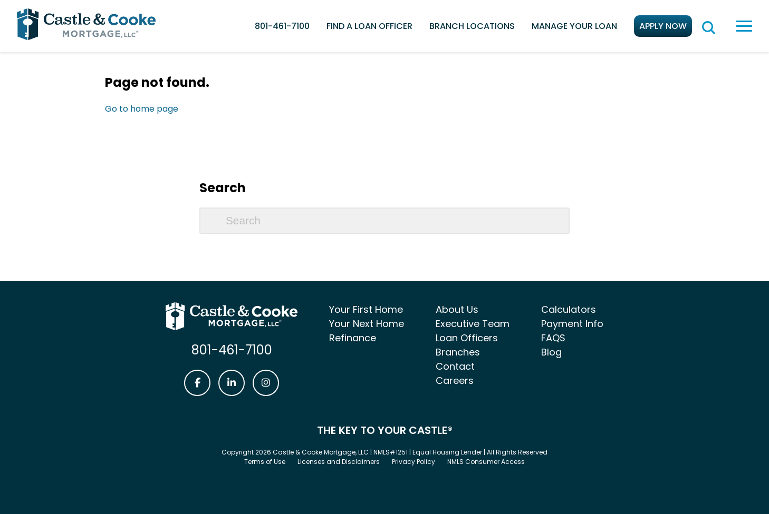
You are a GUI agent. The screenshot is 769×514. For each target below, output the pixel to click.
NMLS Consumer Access (486, 461)
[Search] (384, 220)
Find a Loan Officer (369, 26)
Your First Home (366, 309)
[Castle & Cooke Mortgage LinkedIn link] (231, 383)
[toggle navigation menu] (744, 26)
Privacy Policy (413, 461)
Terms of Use (264, 461)
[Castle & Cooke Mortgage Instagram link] (266, 383)
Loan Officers (467, 337)
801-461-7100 (282, 26)
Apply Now (663, 26)
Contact (455, 366)
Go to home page (141, 109)
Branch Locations (472, 26)
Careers (455, 380)
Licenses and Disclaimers (338, 461)
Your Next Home (366, 323)
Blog (551, 352)
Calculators (568, 309)
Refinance (352, 337)
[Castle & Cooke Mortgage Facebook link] (197, 383)
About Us (457, 309)
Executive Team (473, 323)
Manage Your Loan (574, 26)
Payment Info (572, 323)
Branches (458, 352)
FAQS (553, 337)
